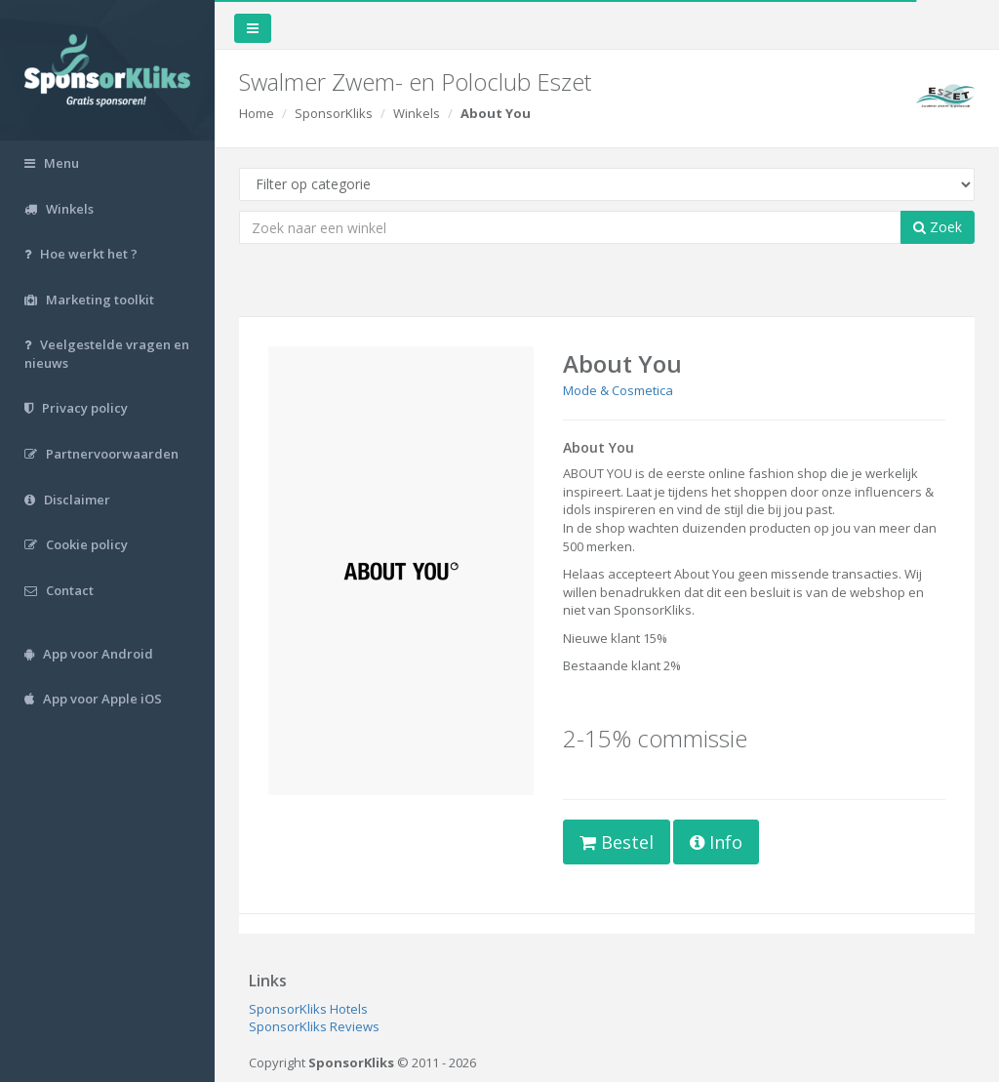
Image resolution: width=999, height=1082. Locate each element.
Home (256, 113)
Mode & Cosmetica (618, 390)
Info (716, 842)
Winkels (416, 113)
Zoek (937, 227)
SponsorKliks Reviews (314, 1026)
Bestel (616, 842)
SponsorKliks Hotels (308, 1009)
